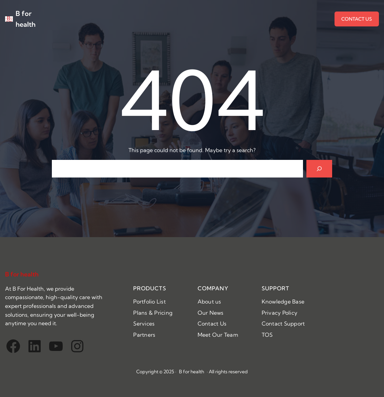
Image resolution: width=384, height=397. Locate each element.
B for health (22, 274)
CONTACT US (356, 19)
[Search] (319, 168)
